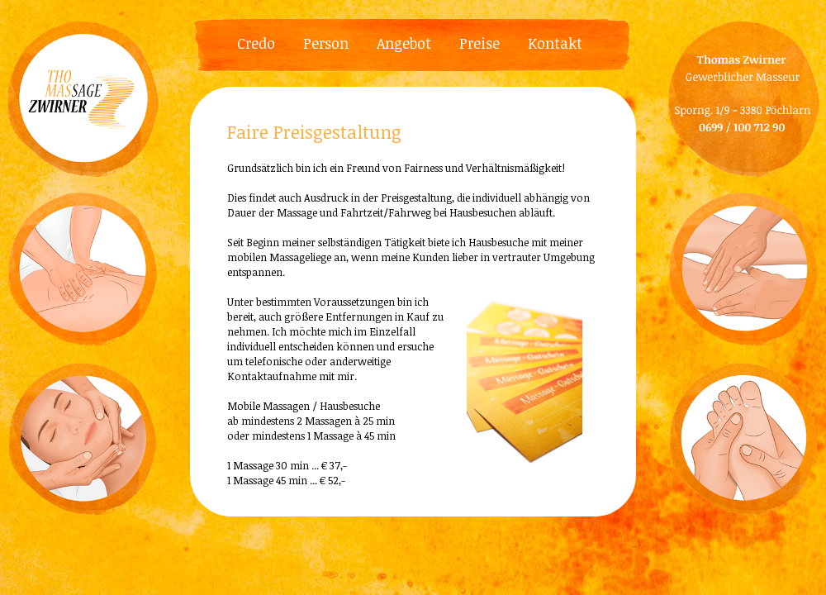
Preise (479, 43)
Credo (256, 43)
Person (326, 43)
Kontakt (555, 43)
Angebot (404, 43)
